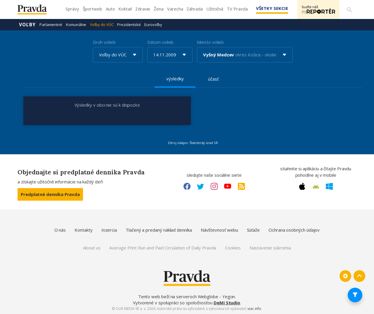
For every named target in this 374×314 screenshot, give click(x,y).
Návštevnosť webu (219, 230)
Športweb (92, 9)
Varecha (175, 9)
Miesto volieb (210, 42)
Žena (159, 9)
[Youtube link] (227, 186)
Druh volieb (104, 42)
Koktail (124, 9)
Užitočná (214, 9)
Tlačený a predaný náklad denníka (159, 230)
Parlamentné (50, 24)
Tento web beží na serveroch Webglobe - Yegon (186, 296)
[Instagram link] (214, 186)
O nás (60, 230)
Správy (72, 9)
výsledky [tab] (174, 78)
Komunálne (76, 24)
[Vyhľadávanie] (349, 9)
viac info (254, 308)
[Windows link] (329, 186)
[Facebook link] (187, 186)
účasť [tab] (213, 79)
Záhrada (194, 9)
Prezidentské (129, 24)
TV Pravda (237, 9)
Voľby (27, 24)
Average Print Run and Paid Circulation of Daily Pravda (162, 248)
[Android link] (315, 186)
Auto (110, 9)
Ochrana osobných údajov (294, 230)
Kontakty (83, 230)
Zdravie (142, 9)
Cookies (232, 248)
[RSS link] (241, 186)
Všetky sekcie (271, 8)
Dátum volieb (160, 42)
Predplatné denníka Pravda (50, 194)
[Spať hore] (359, 276)
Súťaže (253, 230)
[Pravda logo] (37, 11)
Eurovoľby (153, 24)
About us (92, 248)
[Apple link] (302, 186)
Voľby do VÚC (101, 24)
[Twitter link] (200, 186)
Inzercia (109, 230)
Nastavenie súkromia (270, 248)
